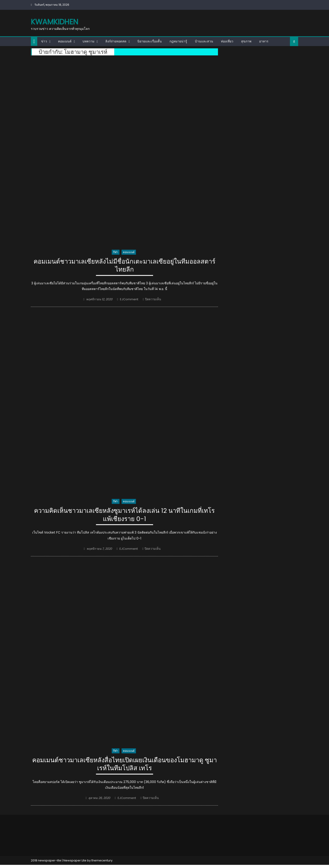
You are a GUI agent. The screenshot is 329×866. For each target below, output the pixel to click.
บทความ (88, 41)
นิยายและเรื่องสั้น (149, 41)
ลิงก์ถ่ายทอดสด (115, 41)
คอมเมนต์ (65, 41)
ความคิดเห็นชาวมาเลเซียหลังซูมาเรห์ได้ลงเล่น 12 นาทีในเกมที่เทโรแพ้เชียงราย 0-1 (124, 515)
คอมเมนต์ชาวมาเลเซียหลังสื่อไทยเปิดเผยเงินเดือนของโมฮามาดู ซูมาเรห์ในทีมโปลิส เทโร (124, 765)
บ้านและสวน (204, 41)
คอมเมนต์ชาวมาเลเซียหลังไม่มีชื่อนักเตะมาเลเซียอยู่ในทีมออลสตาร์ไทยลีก (124, 265)
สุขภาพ (246, 41)
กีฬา (115, 252)
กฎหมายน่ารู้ (178, 41)
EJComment (129, 300)
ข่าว (44, 41)
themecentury (101, 861)
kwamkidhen (54, 22)
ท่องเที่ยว (227, 41)
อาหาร (263, 41)
